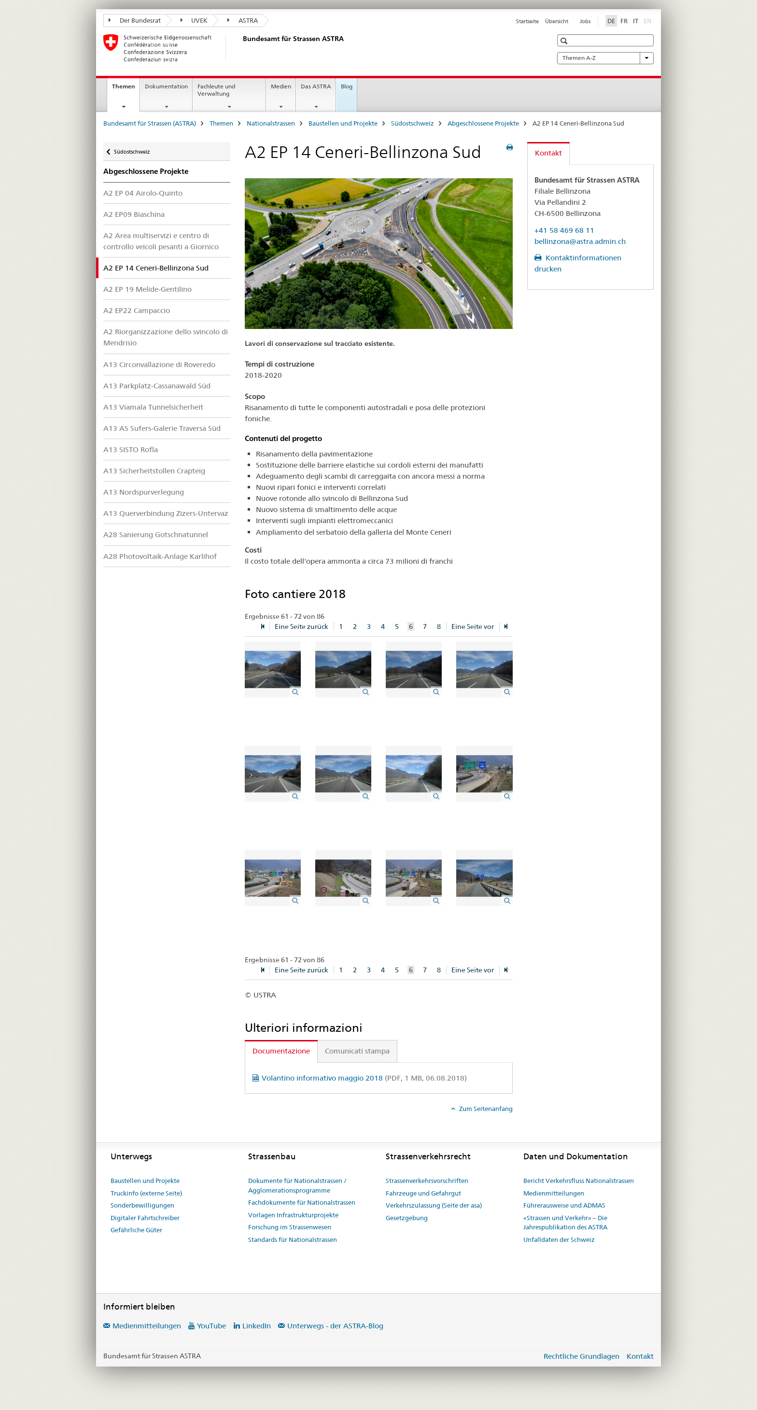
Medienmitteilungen (553, 1193)
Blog (346, 86)
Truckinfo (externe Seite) (146, 1193)
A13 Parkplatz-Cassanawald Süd (156, 385)
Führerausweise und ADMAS (564, 1205)
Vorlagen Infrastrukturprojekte (293, 1215)
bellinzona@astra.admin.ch (580, 241)
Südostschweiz (412, 123)
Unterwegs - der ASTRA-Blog (335, 1325)
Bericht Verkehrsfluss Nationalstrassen (578, 1180)
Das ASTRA (316, 86)
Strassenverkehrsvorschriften (427, 1180)
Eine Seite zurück (301, 626)
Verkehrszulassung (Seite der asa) (434, 1205)
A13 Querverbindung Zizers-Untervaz (165, 513)
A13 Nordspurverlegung (143, 492)
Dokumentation (166, 86)
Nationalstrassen (271, 123)
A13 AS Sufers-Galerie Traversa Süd (162, 428)
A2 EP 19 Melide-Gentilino (147, 289)
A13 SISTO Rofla (130, 449)
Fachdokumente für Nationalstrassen (301, 1202)
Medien (281, 86)
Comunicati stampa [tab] (357, 1050)
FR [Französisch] (624, 21)
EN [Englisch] (649, 20)
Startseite (527, 21)
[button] (565, 41)
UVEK (194, 20)
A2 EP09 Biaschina (134, 214)
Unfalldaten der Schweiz (559, 1239)
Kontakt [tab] (548, 152)
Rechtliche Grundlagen (581, 1356)
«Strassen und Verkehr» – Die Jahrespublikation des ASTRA (565, 1222)
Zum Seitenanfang (485, 1108)
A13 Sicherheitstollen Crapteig (154, 470)
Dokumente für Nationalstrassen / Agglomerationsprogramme (297, 1185)
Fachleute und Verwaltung (216, 90)
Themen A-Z (605, 58)
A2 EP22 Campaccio (136, 310)
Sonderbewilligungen (142, 1205)
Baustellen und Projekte (343, 123)
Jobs (585, 21)
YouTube (211, 1325)
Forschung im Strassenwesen (289, 1227)
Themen (126, 89)
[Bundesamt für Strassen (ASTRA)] (240, 47)
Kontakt (640, 1356)
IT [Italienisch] (635, 21)
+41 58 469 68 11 (564, 230)
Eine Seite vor (472, 626)
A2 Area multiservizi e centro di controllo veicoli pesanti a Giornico (161, 241)
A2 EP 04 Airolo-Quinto (142, 193)
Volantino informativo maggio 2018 (364, 1077)
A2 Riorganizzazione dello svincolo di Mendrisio (165, 337)
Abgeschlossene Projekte (483, 123)
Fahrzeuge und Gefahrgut (423, 1193)
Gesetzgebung (407, 1218)
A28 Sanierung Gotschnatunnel (155, 534)
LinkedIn (256, 1325)
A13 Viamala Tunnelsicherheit (153, 407)
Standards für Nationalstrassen (292, 1239)
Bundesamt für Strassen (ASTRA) (149, 123)
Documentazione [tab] (281, 1050)
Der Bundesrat (135, 20)
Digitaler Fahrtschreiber (145, 1218)
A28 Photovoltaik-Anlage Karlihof (160, 556)
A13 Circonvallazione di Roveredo (159, 364)
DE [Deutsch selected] (611, 21)
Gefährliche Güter (136, 1230)
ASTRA (242, 20)
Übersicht (556, 21)
